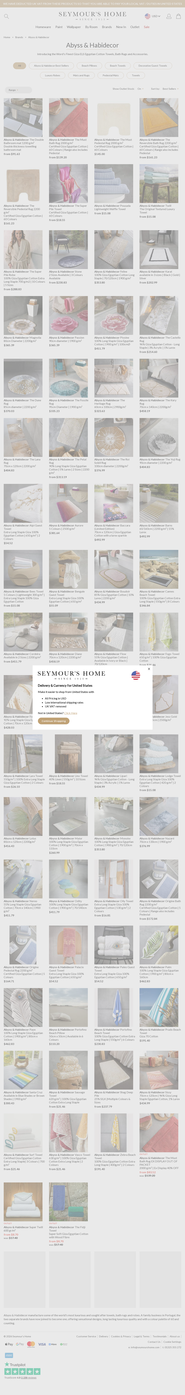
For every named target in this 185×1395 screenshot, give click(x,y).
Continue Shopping (54, 721)
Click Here (70, 713)
